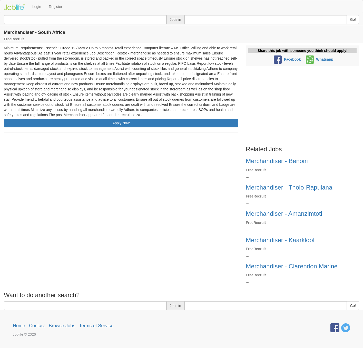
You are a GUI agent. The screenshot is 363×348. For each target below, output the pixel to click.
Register (55, 7)
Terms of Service (96, 325)
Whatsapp (319, 59)
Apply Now (121, 123)
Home (19, 325)
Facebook (287, 59)
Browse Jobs (62, 325)
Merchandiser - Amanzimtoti (284, 213)
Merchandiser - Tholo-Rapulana (289, 187)
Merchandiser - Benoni (277, 160)
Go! (353, 19)
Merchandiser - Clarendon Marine (292, 266)
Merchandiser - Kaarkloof (280, 240)
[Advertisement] (121, 174)
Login (36, 7)
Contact (37, 325)
